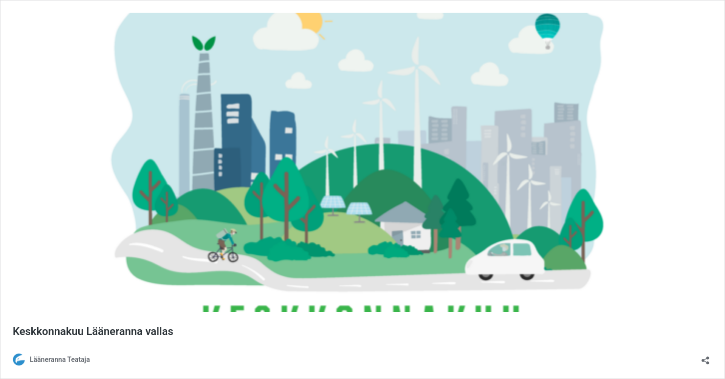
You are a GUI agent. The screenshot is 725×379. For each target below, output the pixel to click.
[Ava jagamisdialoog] (705, 357)
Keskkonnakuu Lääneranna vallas (93, 331)
